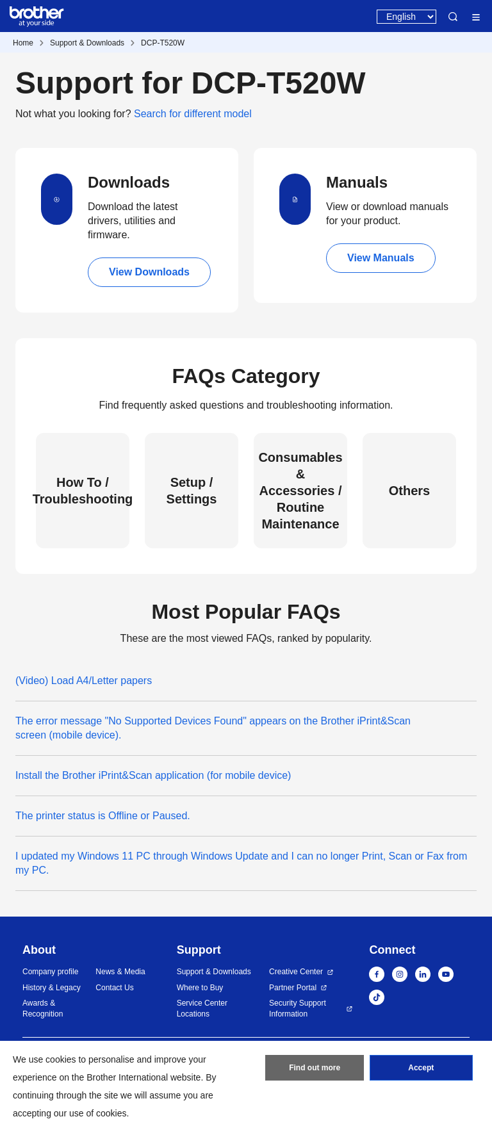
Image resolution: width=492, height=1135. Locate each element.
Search (453, 16)
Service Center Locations (202, 1008)
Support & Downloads (87, 42)
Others (409, 491)
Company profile (50, 971)
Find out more (314, 1067)
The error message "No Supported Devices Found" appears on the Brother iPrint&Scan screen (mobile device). (213, 727)
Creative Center (296, 971)
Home (23, 42)
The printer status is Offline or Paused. (102, 815)
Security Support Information (297, 1008)
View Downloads (149, 271)
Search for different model (193, 113)
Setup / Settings (192, 490)
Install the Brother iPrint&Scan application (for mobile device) (153, 775)
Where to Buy (200, 987)
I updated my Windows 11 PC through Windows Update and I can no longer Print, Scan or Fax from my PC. (241, 863)
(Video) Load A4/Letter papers (83, 680)
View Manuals (380, 257)
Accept (421, 1067)
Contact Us (114, 987)
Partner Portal (292, 987)
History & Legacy (51, 987)
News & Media (120, 971)
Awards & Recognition (42, 1008)
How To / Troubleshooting (82, 490)
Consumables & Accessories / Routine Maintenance (300, 490)
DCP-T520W (162, 42)
